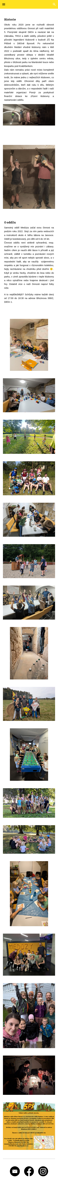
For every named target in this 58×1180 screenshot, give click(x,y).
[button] (3, 4)
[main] (29, 58)
